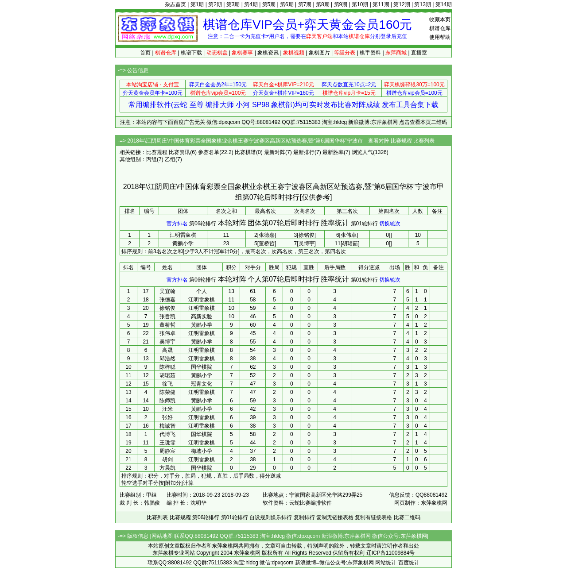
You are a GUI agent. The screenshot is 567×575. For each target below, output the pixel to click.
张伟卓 (167, 333)
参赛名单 (208, 152)
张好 (167, 417)
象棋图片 (319, 53)
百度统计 (408, 563)
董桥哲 (167, 325)
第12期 (401, 4)
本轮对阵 (232, 223)
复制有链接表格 (373, 517)
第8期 (323, 4)
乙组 (170, 159)
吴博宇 (167, 342)
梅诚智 (167, 426)
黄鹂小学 (183, 243)
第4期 (251, 4)
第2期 (215, 4)
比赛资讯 (179, 152)
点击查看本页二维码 (423, 122)
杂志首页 (175, 4)
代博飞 (167, 434)
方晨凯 (167, 468)
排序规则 (132, 251)
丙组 (151, 159)
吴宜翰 (167, 291)
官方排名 (177, 223)
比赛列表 (424, 141)
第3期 (233, 4)
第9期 (341, 4)
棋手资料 (370, 53)
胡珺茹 (167, 375)
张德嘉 (167, 300)
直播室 (419, 53)
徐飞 (167, 384)
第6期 (287, 4)
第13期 (422, 4)
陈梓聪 (167, 367)
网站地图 (162, 536)
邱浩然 (167, 358)
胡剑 (167, 459)
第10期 (360, 4)
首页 (145, 53)
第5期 (269, 4)
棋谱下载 (191, 53)
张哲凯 (167, 316)
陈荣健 (167, 392)
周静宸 (167, 451)
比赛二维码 (407, 517)
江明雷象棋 (183, 235)
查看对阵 (378, 141)
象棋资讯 (268, 53)
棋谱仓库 (439, 28)
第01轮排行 (364, 223)
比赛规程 (401, 141)
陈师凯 (167, 400)
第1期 (197, 4)
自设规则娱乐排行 (270, 517)
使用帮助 (439, 37)
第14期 (443, 4)
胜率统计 (335, 223)
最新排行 (304, 152)
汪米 (167, 409)
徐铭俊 (167, 308)
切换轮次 (389, 223)
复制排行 (304, 517)
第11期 (381, 4)
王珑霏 (167, 443)
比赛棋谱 (245, 152)
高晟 (167, 350)
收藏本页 (439, 19)
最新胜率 (333, 152)
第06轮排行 (202, 223)
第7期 (305, 4)
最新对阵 (274, 152)
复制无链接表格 (334, 517)
